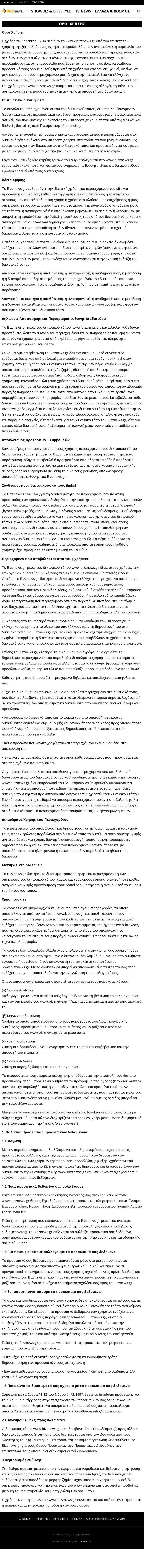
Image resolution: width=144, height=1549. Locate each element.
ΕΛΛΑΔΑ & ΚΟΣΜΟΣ (112, 11)
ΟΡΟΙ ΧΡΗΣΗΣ (60, 1519)
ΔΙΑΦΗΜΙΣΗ (24, 2)
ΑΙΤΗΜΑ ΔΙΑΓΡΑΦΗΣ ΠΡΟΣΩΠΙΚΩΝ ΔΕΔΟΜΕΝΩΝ (98, 1519)
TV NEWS (83, 11)
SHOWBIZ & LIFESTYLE (51, 11)
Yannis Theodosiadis (83, 1541)
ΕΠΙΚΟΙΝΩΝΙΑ (38, 2)
